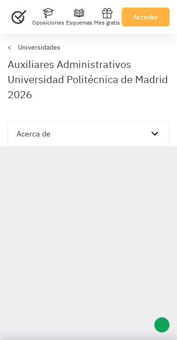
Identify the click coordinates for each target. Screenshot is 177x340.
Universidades (39, 47)
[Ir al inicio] (19, 17)
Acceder (145, 17)
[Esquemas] (79, 17)
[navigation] (88, 133)
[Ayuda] (161, 324)
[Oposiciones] (48, 17)
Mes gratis (107, 17)
